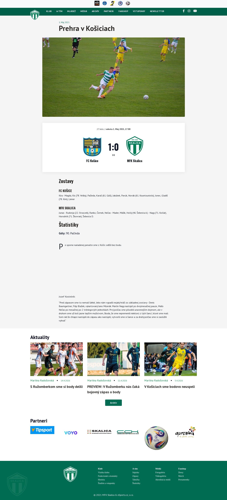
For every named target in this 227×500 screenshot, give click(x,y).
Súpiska (135, 472)
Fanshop (123, 11)
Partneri (109, 11)
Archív (95, 11)
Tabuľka (136, 480)
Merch (181, 476)
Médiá (83, 11)
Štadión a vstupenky (106, 483)
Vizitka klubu (103, 472)
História (101, 480)
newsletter (157, 11)
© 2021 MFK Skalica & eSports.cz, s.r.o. (114, 494)
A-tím (59, 11)
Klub (49, 11)
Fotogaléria (160, 472)
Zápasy (135, 476)
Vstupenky (139, 11)
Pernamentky (183, 480)
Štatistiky (136, 483)
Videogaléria (160, 476)
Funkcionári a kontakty (107, 476)
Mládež (71, 11)
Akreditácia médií (163, 480)
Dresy (180, 472)
